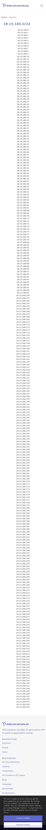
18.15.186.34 (23, 120)
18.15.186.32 (23, 115)
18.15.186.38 (23, 131)
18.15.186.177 (23, 500)
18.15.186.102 (23, 301)
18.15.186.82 (23, 247)
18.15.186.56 (23, 178)
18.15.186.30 (23, 109)
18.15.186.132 (23, 380)
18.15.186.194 (23, 545)
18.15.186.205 (23, 574)
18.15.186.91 (23, 271)
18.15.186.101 (23, 298)
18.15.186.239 (23, 664)
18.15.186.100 (23, 295)
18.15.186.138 (23, 396)
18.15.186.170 (23, 481)
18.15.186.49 (23, 160)
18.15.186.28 (23, 104)
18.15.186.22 (23, 88)
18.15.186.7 (23, 48)
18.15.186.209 (23, 585)
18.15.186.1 (23, 32)
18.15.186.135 (23, 388)
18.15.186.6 (23, 46)
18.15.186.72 (23, 221)
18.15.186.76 (23, 232)
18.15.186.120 (23, 348)
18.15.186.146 (23, 417)
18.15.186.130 (23, 375)
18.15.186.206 (23, 577)
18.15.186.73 (23, 224)
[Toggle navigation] (42, 6)
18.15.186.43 (23, 144)
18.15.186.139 (23, 399)
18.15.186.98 (23, 290)
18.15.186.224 (23, 625)
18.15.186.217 (23, 606)
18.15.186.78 (23, 237)
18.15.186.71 (23, 218)
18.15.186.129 (23, 372)
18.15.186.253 (23, 702)
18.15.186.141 (23, 404)
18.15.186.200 (23, 561)
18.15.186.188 (23, 529)
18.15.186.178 (23, 502)
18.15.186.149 (23, 425)
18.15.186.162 (23, 460)
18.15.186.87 (23, 261)
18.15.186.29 (23, 107)
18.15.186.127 (23, 367)
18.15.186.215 (23, 601)
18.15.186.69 (23, 213)
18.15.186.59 (23, 186)
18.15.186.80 (23, 242)
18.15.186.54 (23, 173)
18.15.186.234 (23, 651)
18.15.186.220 (23, 614)
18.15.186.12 (23, 62)
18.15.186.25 (23, 96)
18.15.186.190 (23, 534)
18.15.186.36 (23, 125)
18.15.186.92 (23, 274)
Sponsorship (7, 788)
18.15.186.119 (23, 346)
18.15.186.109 (23, 319)
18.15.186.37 (23, 128)
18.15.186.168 (23, 476)
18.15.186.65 (23, 202)
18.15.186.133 (23, 383)
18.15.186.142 (23, 407)
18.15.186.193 (23, 542)
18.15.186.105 (23, 309)
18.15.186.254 (23, 704)
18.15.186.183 (23, 516)
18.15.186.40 (23, 136)
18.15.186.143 (23, 409)
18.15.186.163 (23, 463)
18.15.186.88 (23, 263)
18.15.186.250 (23, 694)
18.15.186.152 (23, 433)
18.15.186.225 (23, 627)
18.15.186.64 (23, 200)
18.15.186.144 (23, 412)
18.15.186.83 (23, 250)
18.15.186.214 (23, 598)
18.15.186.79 (23, 240)
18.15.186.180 (23, 508)
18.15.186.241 (23, 670)
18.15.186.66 (23, 205)
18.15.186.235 (23, 654)
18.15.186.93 (23, 277)
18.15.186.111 (23, 325)
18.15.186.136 (23, 391)
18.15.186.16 (23, 72)
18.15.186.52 (23, 168)
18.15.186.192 (23, 540)
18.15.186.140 (23, 402)
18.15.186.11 (23, 59)
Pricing (5, 747)
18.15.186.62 (23, 194)
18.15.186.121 (23, 351)
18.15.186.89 (23, 266)
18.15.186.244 (23, 678)
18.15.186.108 (23, 317)
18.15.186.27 (23, 101)
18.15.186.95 (23, 282)
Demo (4, 752)
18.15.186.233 (23, 648)
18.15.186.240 (23, 667)
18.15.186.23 (23, 91)
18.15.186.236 (23, 656)
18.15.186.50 (23, 163)
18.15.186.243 (23, 675)
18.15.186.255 (23, 707)
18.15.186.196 (23, 550)
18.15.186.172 (23, 486)
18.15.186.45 (23, 149)
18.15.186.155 (23, 441)
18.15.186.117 (23, 340)
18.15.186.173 (23, 489)
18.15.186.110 (23, 322)
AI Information (8, 793)
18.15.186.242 (23, 672)
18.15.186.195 (23, 548)
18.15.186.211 (23, 590)
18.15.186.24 (23, 93)
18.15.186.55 (23, 176)
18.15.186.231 (23, 643)
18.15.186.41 (23, 139)
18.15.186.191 (23, 537)
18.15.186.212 (23, 593)
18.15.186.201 (23, 563)
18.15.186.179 (23, 505)
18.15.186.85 (23, 255)
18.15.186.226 (23, 630)
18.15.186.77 (23, 234)
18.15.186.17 (23, 75)
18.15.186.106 (23, 311)
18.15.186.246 (23, 683)
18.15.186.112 (23, 327)
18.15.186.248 (23, 688)
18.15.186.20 (23, 83)
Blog (4, 780)
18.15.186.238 (23, 662)
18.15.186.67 (23, 208)
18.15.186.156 (23, 444)
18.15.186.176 (23, 497)
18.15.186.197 (23, 553)
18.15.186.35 (23, 123)
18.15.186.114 (23, 332)
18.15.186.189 (23, 532)
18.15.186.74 (23, 226)
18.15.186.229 (23, 638)
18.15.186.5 (23, 43)
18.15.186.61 (23, 192)
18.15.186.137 (23, 394)
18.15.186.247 (23, 686)
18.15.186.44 (23, 147)
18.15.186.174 (23, 492)
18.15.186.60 (23, 189)
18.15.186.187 (23, 526)
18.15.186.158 (23, 449)
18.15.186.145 (23, 415)
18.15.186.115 (23, 335)
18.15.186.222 (23, 619)
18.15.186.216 (23, 603)
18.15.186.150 (23, 428)
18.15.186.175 (23, 494)
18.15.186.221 (23, 617)
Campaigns (7, 784)
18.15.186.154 (23, 439)
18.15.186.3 (23, 38)
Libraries (6, 766)
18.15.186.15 (23, 70)
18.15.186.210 (23, 587)
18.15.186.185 (23, 521)
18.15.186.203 (23, 569)
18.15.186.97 (23, 287)
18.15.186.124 (23, 359)
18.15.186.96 (23, 285)
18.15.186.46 (23, 152)
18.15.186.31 (23, 112)
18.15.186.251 (23, 696)
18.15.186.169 (23, 479)
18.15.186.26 (23, 99)
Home (4, 17)
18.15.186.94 (23, 279)
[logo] (23, 724)
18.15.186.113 (23, 330)
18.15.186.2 (23, 35)
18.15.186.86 (23, 258)
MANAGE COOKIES (23, 825)
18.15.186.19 (23, 80)
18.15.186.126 (23, 364)
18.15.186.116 (23, 338)
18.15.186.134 (23, 386)
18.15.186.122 (23, 354)
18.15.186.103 (23, 303)
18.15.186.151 (23, 431)
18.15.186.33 (23, 117)
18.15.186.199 (23, 558)
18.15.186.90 (23, 269)
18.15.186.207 (23, 579)
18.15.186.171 (23, 484)
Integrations (7, 771)
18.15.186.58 (23, 184)
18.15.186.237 (23, 659)
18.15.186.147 (23, 420)
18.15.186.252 (23, 699)
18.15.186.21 (23, 86)
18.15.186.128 (23, 370)
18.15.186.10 (23, 56)
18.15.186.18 (23, 78)
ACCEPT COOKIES (23, 818)
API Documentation (11, 762)
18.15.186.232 (23, 646)
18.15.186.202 (23, 566)
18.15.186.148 (23, 423)
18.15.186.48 (23, 157)
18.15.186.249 (23, 691)
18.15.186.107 (23, 314)
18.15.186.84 (23, 253)
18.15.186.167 (23, 473)
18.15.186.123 (23, 356)
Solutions (6, 743)
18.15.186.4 (23, 40)
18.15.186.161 (23, 457)
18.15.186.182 (23, 513)
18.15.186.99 (23, 293)
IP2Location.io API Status (13, 775)
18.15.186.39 (23, 133)
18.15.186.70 (23, 216)
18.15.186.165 (23, 468)
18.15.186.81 (23, 245)
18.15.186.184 (23, 518)
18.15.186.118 (23, 343)
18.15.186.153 (23, 436)
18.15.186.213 (23, 595)
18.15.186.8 (23, 51)
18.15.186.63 (23, 197)
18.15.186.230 (23, 640)
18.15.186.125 (23, 362)
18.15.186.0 (23, 30)
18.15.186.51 (23, 165)
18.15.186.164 (23, 465)
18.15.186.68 (23, 210)
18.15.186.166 (23, 471)
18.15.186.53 (23, 170)
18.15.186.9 (23, 54)
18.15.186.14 (23, 67)
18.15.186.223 (23, 622)
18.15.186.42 (23, 141)
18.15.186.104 (23, 306)
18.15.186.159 (23, 452)
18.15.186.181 (23, 510)
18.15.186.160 (23, 455)
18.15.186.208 (23, 582)
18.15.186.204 (23, 571)
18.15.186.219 (23, 611)
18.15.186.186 (23, 524)
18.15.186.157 (23, 447)
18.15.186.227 (23, 633)
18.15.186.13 (23, 64)
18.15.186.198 (23, 556)
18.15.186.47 (23, 155)
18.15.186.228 (23, 635)
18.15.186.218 (23, 609)
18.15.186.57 (23, 181)
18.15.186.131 (23, 378)
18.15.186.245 (23, 680)
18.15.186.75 (23, 229)
